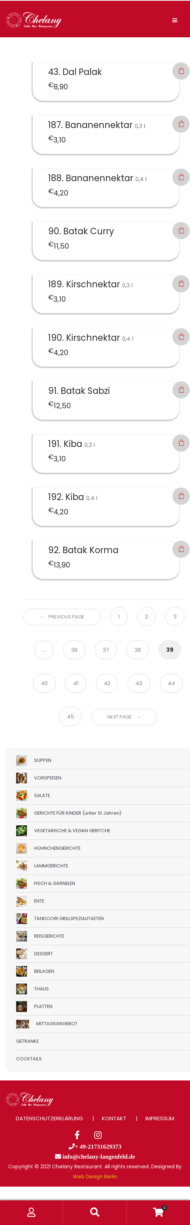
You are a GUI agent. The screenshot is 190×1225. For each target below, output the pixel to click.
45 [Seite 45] (70, 716)
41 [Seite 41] (76, 683)
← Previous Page (62, 616)
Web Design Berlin (95, 1176)
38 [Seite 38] (137, 650)
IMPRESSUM (159, 1118)
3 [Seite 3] (175, 616)
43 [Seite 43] (138, 683)
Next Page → (124, 716)
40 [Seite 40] (44, 683)
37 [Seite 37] (106, 650)
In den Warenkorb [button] (181, 71)
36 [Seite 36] (74, 650)
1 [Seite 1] (119, 616)
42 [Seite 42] (107, 683)
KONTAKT (114, 1118)
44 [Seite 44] (171, 683)
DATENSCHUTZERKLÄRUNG (49, 1118)
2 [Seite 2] (146, 616)
